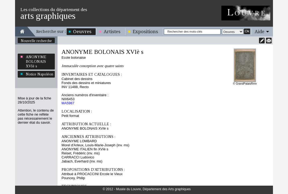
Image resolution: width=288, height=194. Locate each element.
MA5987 (68, 103)
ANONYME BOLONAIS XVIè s (36, 61)
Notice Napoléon (39, 74)
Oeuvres (82, 31)
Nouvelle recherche (36, 41)
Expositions (145, 31)
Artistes (112, 31)
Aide (259, 31)
